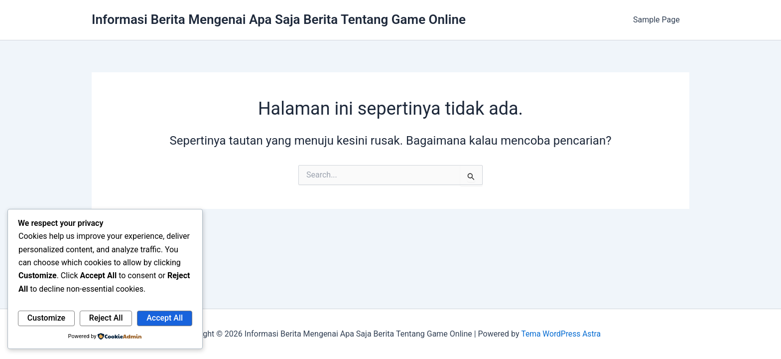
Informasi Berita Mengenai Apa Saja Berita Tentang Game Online (279, 19)
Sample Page (658, 19)
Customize (46, 318)
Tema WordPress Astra (560, 334)
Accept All (164, 318)
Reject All (106, 318)
